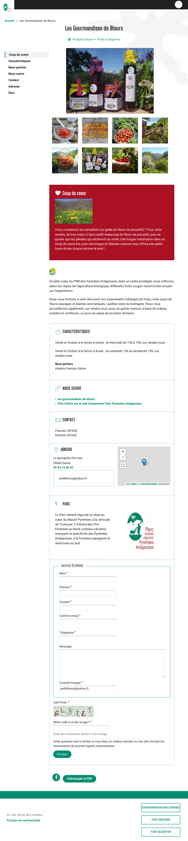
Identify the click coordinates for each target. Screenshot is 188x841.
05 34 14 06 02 (63, 467)
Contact (13, 80)
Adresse (14, 86)
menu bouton (178, 4)
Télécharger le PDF (79, 778)
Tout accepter (161, 832)
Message (65, 646)
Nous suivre (16, 74)
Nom (62, 573)
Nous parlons (17, 67)
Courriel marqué (70, 683)
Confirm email (68, 616)
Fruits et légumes (108, 39)
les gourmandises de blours (76, 399)
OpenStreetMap (149, 484)
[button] (110, 80)
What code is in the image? (71, 722)
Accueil (9, 21)
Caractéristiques (19, 61)
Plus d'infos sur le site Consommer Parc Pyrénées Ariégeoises (100, 403)
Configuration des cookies (161, 808)
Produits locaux (83, 39)
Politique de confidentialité (23, 820)
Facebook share (56, 777)
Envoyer (62, 754)
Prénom (64, 587)
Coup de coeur (18, 55)
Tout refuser (160, 820)
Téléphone (66, 632)
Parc (11, 93)
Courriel (64, 602)
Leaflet (132, 484)
